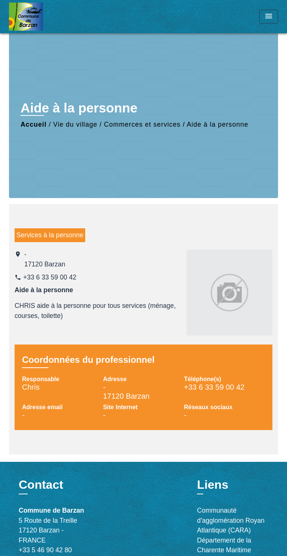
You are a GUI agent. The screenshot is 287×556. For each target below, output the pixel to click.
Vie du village (75, 124)
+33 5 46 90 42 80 (45, 550)
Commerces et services (142, 124)
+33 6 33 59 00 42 (49, 277)
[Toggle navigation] (268, 17)
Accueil (34, 124)
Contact (41, 484)
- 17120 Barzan (44, 259)
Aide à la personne (218, 124)
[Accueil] (37, 17)
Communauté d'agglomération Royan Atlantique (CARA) (230, 520)
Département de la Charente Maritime (224, 545)
